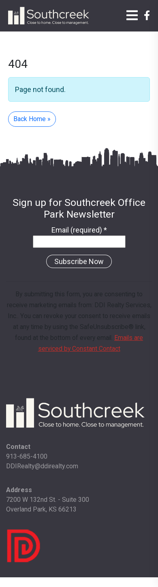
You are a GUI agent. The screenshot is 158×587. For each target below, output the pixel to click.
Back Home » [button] (32, 119)
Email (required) (79, 230)
